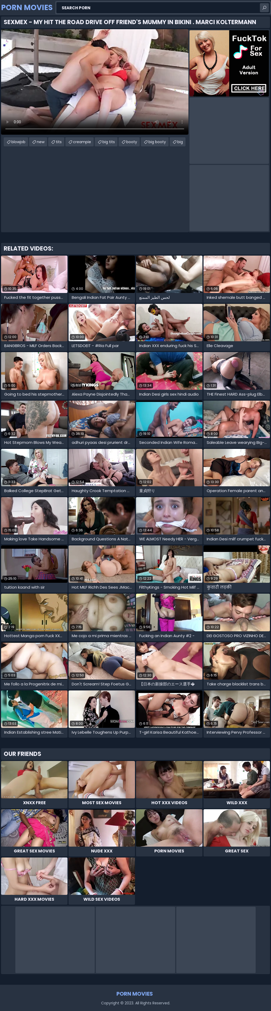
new (40, 142)
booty (131, 142)
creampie (82, 142)
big (180, 142)
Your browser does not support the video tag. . (94, 82)
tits (59, 142)
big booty (157, 142)
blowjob (18, 142)
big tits (108, 142)
